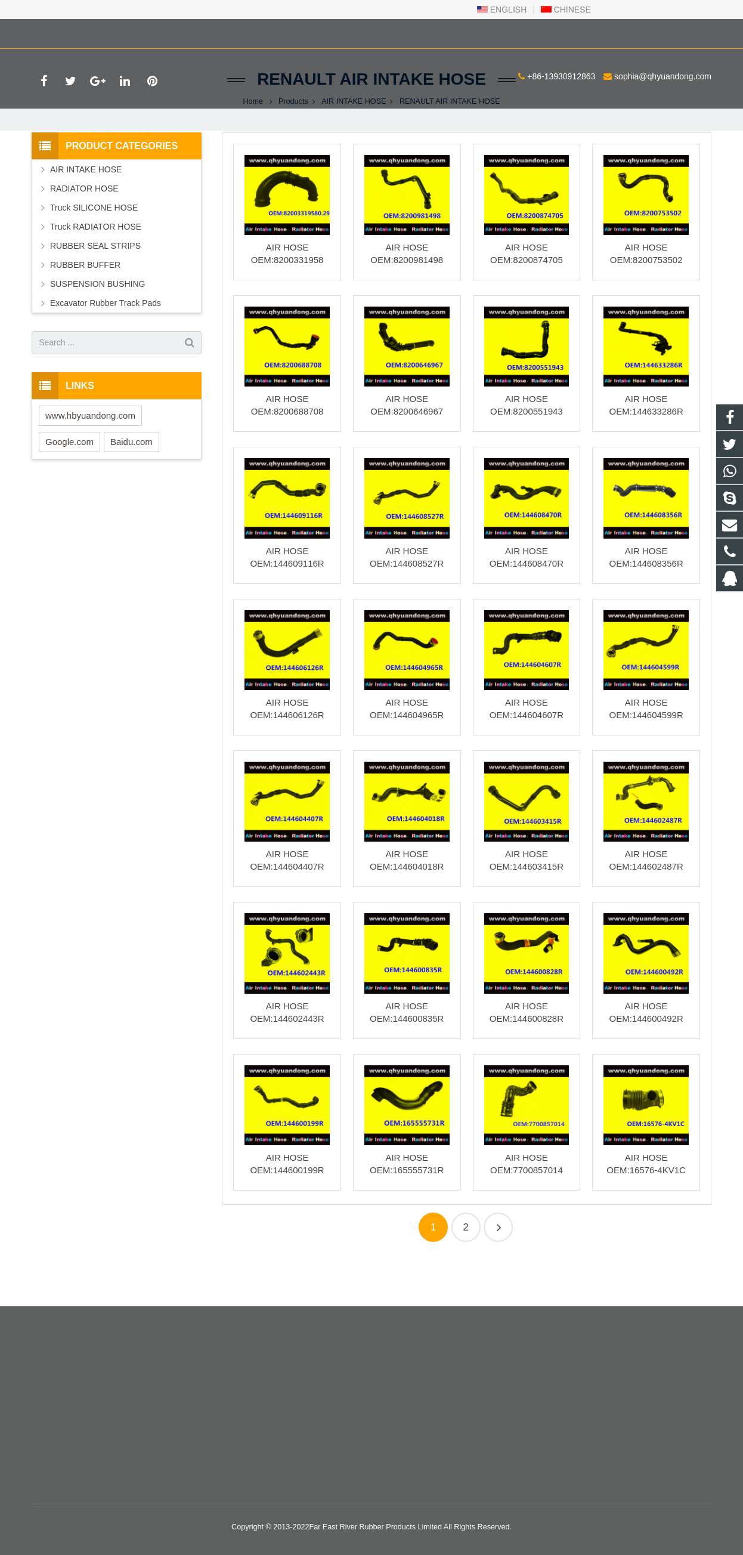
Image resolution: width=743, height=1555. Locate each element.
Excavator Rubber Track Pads (105, 345)
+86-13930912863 (75, 31)
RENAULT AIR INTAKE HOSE (371, 121)
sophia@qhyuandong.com (176, 31)
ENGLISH (502, 9)
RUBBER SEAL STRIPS (95, 287)
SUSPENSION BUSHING (97, 325)
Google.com (69, 483)
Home (253, 143)
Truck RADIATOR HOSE (95, 268)
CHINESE (566, 9)
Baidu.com (131, 483)
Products (293, 143)
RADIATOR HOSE (84, 230)
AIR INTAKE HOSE (353, 143)
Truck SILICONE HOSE (94, 249)
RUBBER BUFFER (85, 306)
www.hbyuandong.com (90, 457)
